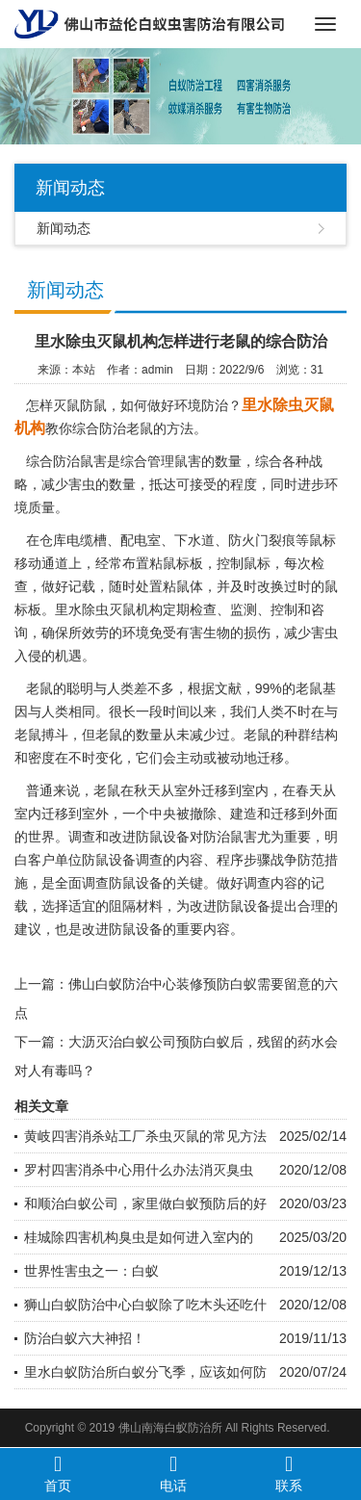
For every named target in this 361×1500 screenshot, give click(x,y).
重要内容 (203, 929)
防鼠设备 (163, 836)
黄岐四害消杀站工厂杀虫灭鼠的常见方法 (145, 1136)
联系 (289, 1473)
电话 (173, 1473)
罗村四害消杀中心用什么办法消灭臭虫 (138, 1169)
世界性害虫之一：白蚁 (91, 1271)
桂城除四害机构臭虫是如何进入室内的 (138, 1237)
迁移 (270, 757)
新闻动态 (63, 228)
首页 (58, 1473)
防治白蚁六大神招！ (84, 1338)
